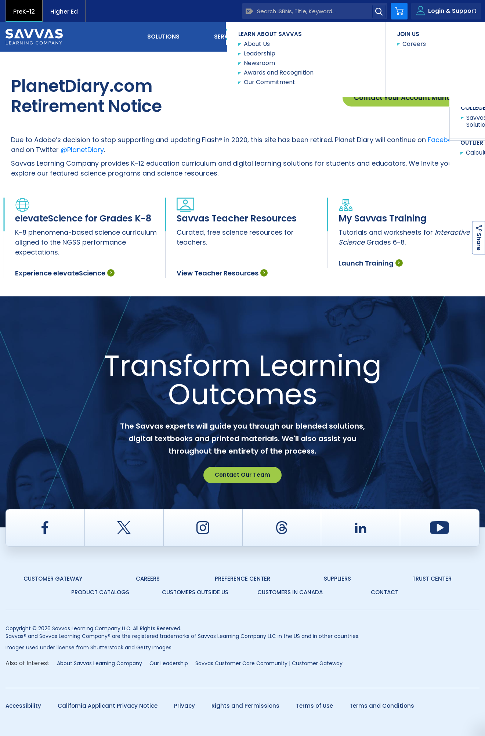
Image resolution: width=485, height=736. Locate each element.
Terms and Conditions (382, 706)
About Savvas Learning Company (99, 663)
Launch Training (371, 263)
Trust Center (432, 578)
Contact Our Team (242, 475)
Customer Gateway (52, 578)
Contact (448, 36)
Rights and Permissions (245, 706)
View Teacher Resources (222, 273)
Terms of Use (314, 706)
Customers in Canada (290, 592)
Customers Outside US (195, 592)
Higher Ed (64, 11)
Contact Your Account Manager (408, 97)
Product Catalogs (100, 592)
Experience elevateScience (65, 273)
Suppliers (337, 578)
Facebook (444, 139)
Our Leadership (168, 663)
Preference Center (242, 578)
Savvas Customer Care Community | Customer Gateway (269, 663)
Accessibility (23, 706)
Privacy (184, 706)
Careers (148, 578)
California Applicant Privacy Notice (108, 706)
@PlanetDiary (82, 149)
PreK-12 (24, 11)
